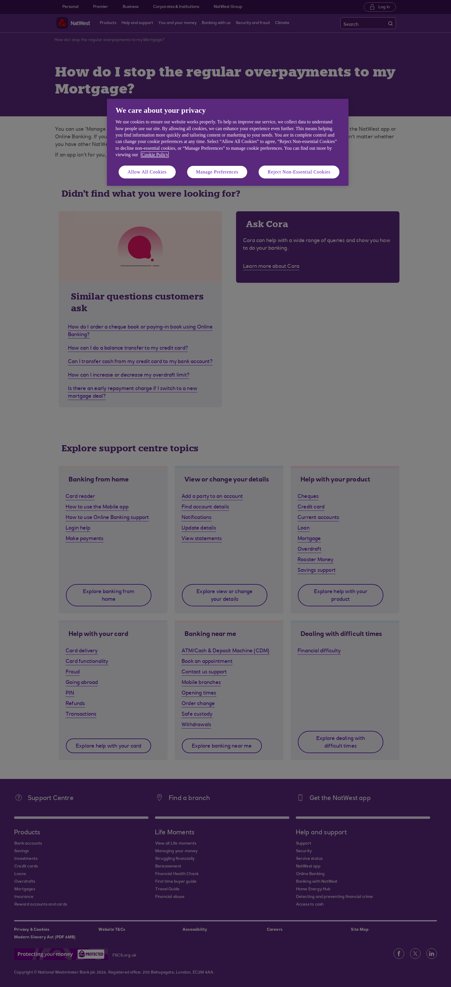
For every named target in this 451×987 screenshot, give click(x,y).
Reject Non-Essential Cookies (299, 171)
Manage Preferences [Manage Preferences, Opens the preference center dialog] (217, 171)
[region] (227, 142)
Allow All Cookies (147, 171)
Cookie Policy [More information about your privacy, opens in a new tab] (154, 154)
